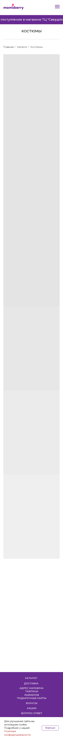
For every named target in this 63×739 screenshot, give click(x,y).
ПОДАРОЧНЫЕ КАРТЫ (31, 698)
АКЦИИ (31, 708)
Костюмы (36, 47)
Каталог (22, 47)
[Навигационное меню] (57, 6)
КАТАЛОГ (31, 678)
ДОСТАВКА (31, 683)
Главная (8, 47)
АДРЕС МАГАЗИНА (31, 688)
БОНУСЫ (31, 703)
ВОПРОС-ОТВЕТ (31, 713)
